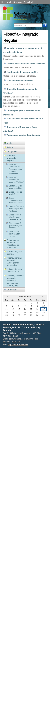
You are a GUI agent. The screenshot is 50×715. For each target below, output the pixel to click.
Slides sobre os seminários (20, 80)
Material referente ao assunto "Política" (26, 64)
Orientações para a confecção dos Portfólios (21, 113)
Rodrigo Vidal (22, 13)
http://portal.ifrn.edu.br (18, 344)
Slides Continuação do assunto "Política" (20, 91)
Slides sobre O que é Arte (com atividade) (20, 129)
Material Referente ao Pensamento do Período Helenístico (23, 50)
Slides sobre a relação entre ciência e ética (23, 121)
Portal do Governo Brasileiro (18, 2)
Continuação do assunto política (22, 72)
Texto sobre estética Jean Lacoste (23, 135)
